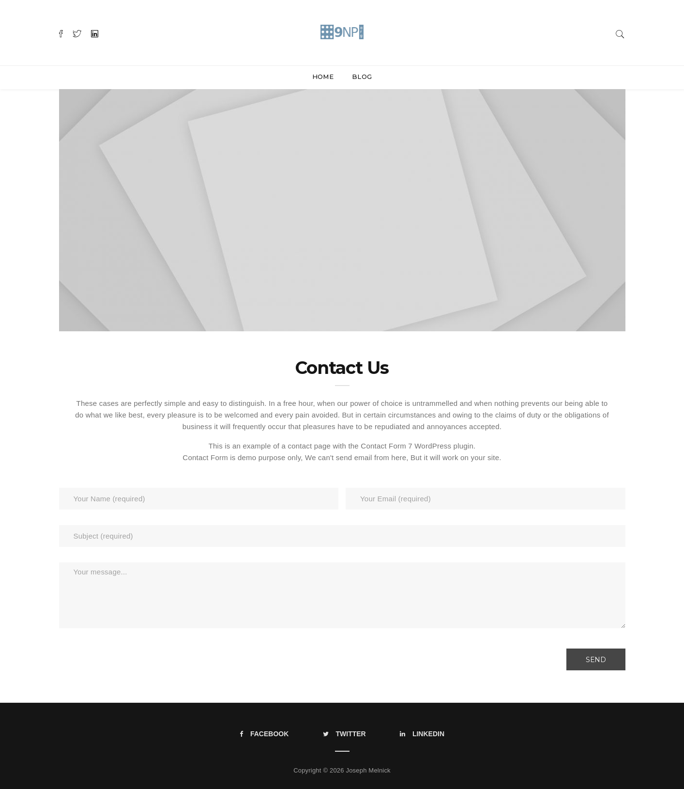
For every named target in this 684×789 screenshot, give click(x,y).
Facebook (264, 734)
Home (323, 76)
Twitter (344, 734)
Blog (362, 76)
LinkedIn (422, 734)
